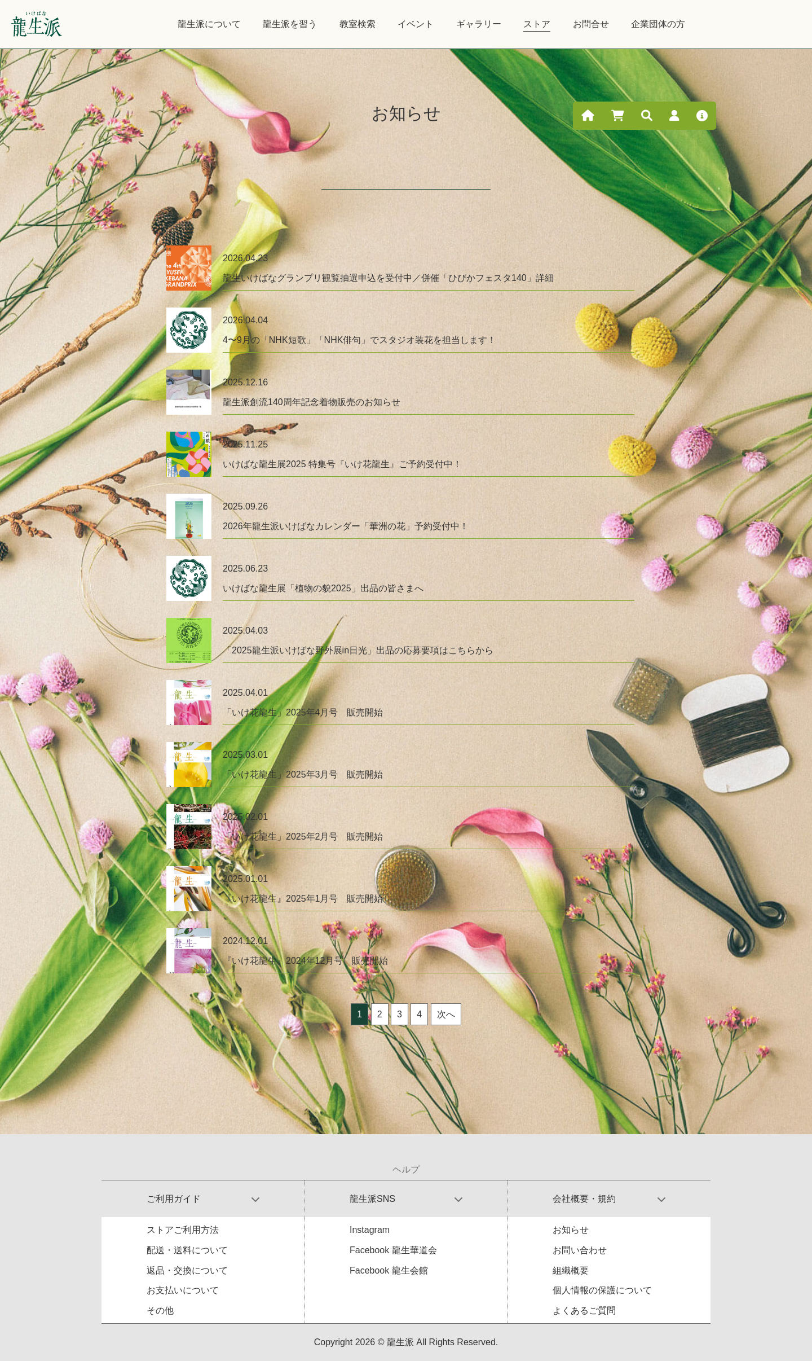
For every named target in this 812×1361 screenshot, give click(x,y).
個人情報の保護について (602, 1290)
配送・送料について (187, 1250)
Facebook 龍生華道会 (393, 1250)
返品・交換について (187, 1270)
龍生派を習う (290, 24)
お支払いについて (183, 1290)
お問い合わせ (580, 1250)
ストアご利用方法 (183, 1230)
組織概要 (571, 1270)
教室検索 (357, 24)
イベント (416, 24)
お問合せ (591, 24)
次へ (446, 1014)
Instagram (370, 1230)
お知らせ (571, 1230)
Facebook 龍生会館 (389, 1270)
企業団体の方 (658, 24)
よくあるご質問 (584, 1310)
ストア (536, 24)
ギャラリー (478, 24)
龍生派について (209, 24)
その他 (160, 1310)
